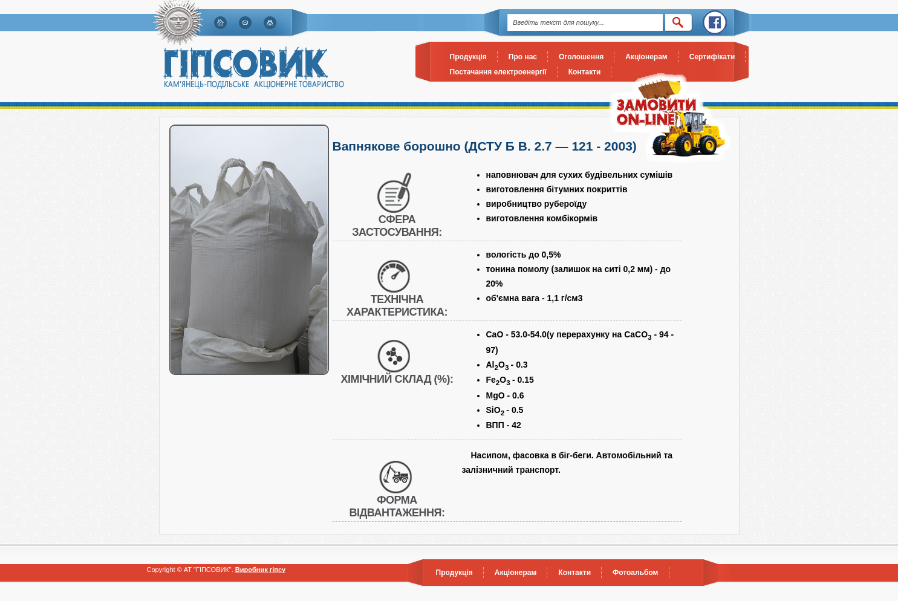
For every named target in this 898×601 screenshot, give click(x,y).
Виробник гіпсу (260, 569)
